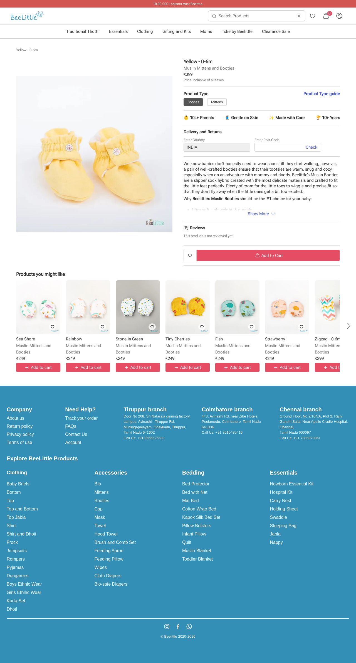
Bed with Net (194, 492)
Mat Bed (190, 500)
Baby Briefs (18, 484)
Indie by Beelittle (237, 31)
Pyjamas (15, 567)
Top (10, 500)
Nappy (276, 542)
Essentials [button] (118, 31)
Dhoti (12, 609)
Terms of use (19, 442)
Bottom (14, 492)
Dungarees (17, 575)
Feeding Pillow (109, 559)
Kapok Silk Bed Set (201, 517)
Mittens (102, 492)
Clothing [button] (145, 31)
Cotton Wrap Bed (199, 509)
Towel (100, 525)
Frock (12, 542)
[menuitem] (27, 16)
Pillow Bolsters (196, 525)
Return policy (20, 426)
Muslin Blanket (196, 550)
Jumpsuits (17, 550)
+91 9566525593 (151, 438)
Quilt (186, 542)
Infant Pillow (194, 534)
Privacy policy (20, 434)
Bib (98, 484)
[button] (348, 326)
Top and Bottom (22, 509)
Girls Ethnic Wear (24, 592)
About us (15, 418)
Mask (100, 517)
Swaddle (278, 517)
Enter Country (194, 141)
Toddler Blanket (197, 559)
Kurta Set (16, 600)
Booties (102, 500)
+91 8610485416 (229, 432)
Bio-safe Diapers (111, 584)
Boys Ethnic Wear (24, 584)
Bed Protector (195, 484)
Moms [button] (206, 31)
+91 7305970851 (307, 438)
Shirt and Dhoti (21, 534)
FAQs (70, 426)
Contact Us (76, 434)
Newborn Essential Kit (292, 484)
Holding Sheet (284, 509)
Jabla (275, 534)
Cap (99, 509)
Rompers (16, 559)
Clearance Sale (276, 31)
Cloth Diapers (108, 575)
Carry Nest (280, 500)
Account (73, 442)
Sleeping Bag (283, 525)
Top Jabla (16, 517)
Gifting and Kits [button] (176, 31)
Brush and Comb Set (115, 542)
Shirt (11, 525)
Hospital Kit (281, 492)
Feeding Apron (109, 550)
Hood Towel (106, 534)
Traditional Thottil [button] (83, 31)
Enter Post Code (267, 141)
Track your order (81, 418)
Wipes (101, 567)
